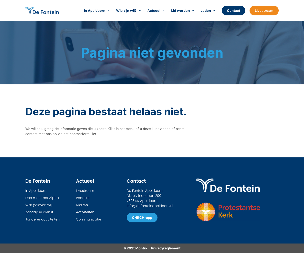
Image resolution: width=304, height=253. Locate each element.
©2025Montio (135, 248)
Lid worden (182, 10)
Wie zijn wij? (128, 10)
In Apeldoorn (97, 10)
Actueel (156, 10)
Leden (208, 10)
